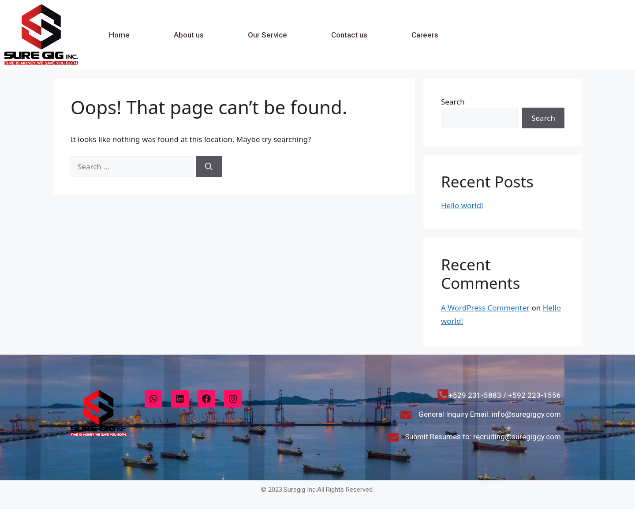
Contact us (349, 34)
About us (189, 34)
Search (453, 102)
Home (119, 34)
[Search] (209, 166)
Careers (424, 34)
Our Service (267, 34)
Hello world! (462, 205)
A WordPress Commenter (485, 308)
